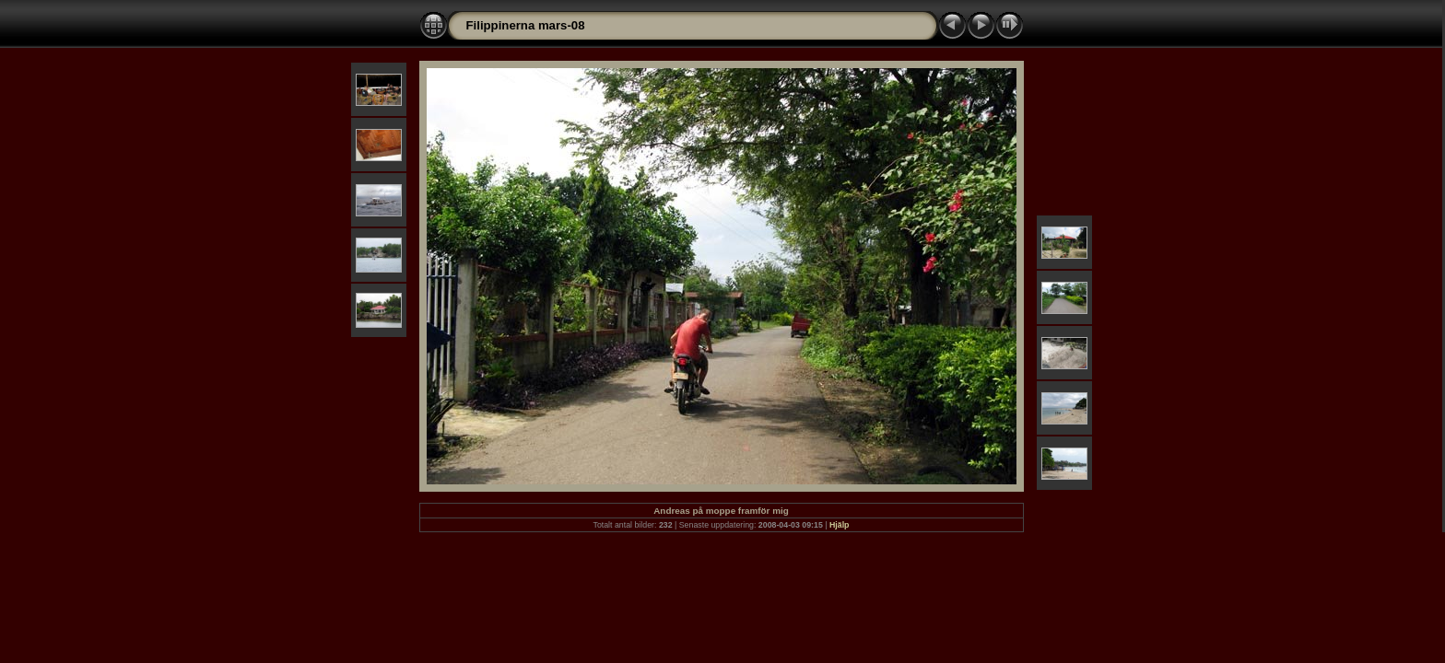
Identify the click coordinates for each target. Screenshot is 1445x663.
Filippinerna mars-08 (525, 25)
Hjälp (839, 524)
